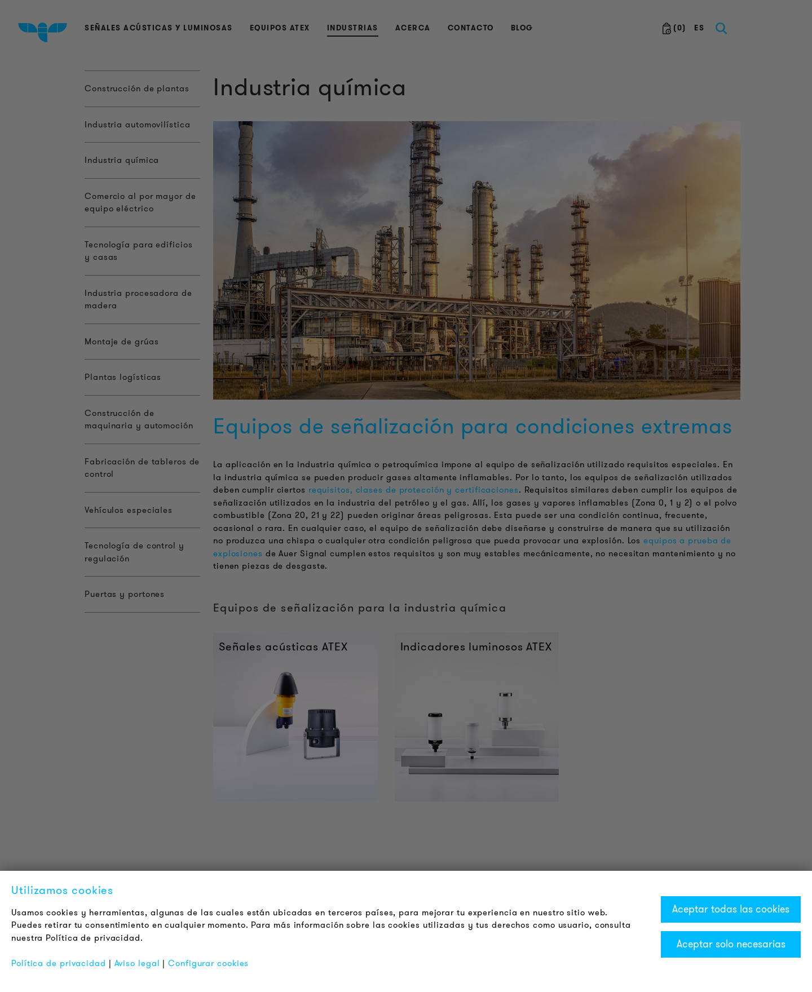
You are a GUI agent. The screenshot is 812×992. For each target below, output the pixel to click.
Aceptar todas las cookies (730, 909)
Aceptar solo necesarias (731, 944)
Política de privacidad (58, 963)
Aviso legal (137, 963)
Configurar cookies (208, 963)
